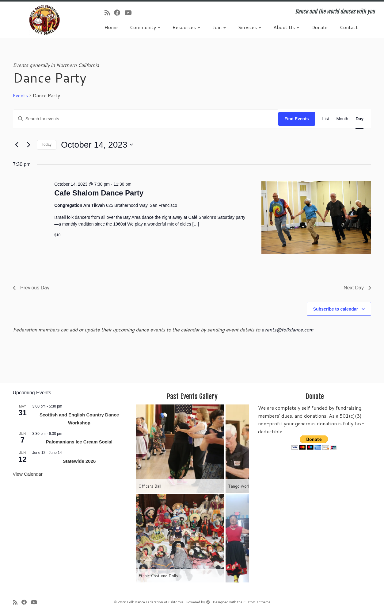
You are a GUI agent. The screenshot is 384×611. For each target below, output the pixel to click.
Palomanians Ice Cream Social (79, 441)
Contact (349, 27)
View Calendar (28, 474)
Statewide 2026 (79, 461)
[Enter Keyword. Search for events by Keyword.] (145, 119)
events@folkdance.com (287, 329)
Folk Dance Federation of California (155, 602)
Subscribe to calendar (335, 309)
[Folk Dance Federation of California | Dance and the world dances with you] (44, 20)
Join (219, 27)
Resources (186, 27)
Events (20, 95)
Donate (319, 27)
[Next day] (28, 144)
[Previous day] (16, 144)
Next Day (357, 287)
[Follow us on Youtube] (129, 12)
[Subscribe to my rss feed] (109, 12)
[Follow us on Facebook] (119, 12)
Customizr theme (256, 602)
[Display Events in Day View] (359, 119)
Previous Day (31, 287)
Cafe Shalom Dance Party (98, 193)
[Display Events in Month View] (342, 119)
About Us (286, 27)
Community (145, 27)
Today (46, 144)
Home (111, 27)
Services (249, 27)
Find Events (296, 118)
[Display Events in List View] (325, 119)
